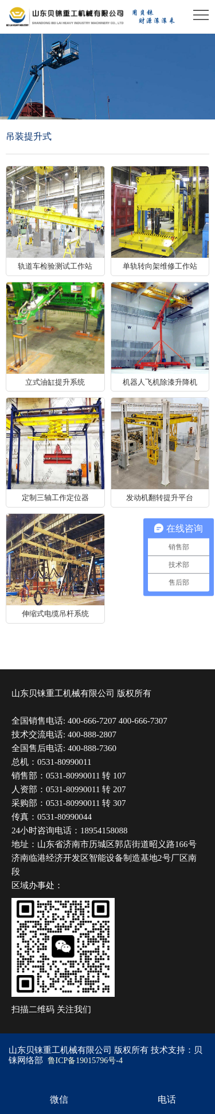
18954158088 (104, 830)
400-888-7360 (92, 748)
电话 (167, 1099)
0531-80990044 (64, 816)
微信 (59, 1099)
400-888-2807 (92, 734)
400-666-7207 (92, 720)
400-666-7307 (143, 720)
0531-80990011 (64, 761)
